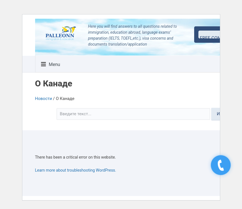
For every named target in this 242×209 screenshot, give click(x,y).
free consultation (217, 37)
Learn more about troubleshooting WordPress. (75, 170)
